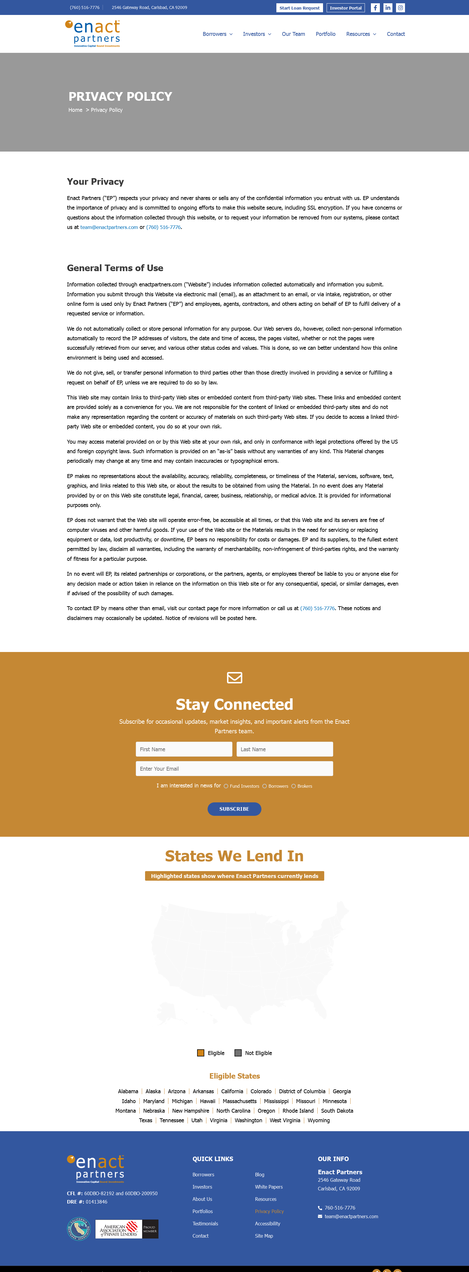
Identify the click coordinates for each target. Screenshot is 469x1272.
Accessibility (267, 1225)
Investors (257, 34)
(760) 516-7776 (85, 7)
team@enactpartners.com (110, 227)
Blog (259, 1176)
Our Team (293, 33)
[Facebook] (375, 7)
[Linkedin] (387, 7)
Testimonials (205, 1225)
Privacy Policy (269, 1212)
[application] (229, 34)
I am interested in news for (189, 786)
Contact (396, 33)
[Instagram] (400, 7)
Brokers (305, 786)
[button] (234, 810)
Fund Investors (244, 786)
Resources (361, 34)
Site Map (264, 1237)
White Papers (269, 1188)
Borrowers (218, 34)
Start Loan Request (300, 7)
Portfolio (326, 33)
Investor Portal (346, 7)
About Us (202, 1200)
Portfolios (203, 1212)
